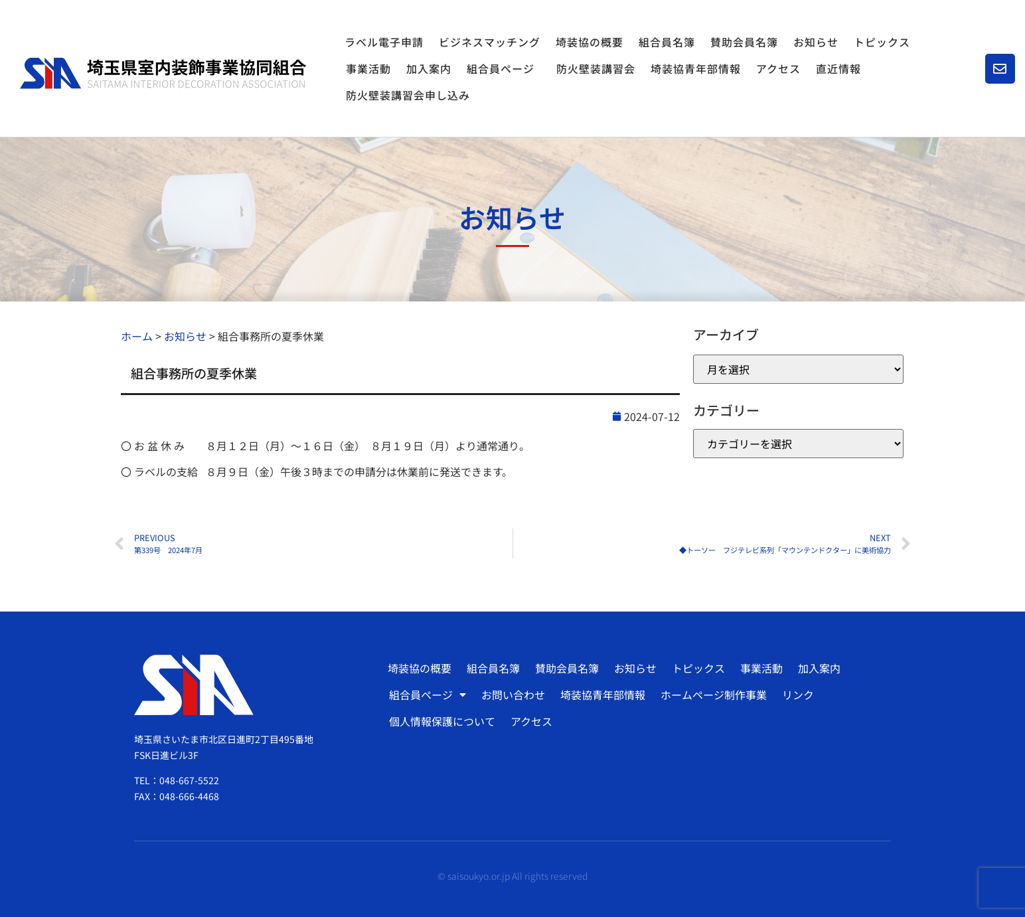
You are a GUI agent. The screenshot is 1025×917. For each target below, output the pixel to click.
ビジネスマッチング (489, 42)
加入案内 (428, 68)
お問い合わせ (513, 695)
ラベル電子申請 (384, 42)
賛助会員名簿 (744, 42)
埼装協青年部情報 (696, 68)
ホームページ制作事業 (714, 695)
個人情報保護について (442, 721)
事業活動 (368, 68)
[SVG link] (163, 73)
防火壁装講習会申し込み (408, 95)
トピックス (882, 42)
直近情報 (838, 68)
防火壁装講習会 (595, 68)
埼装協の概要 (589, 42)
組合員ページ (504, 68)
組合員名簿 (667, 42)
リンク (798, 695)
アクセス (778, 68)
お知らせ (815, 42)
